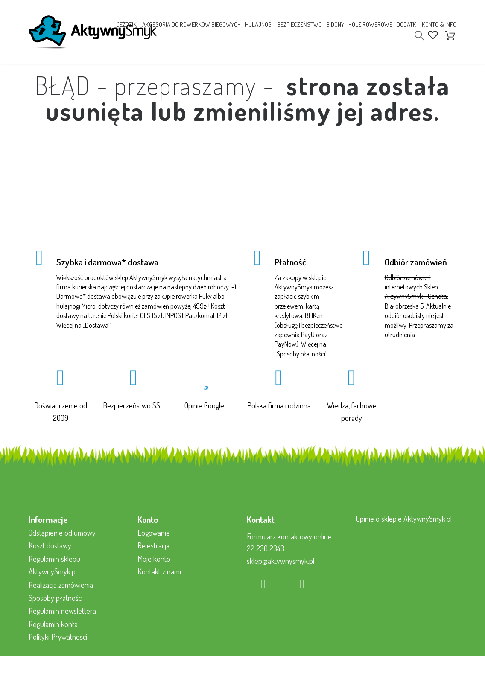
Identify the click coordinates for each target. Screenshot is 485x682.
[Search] (419, 36)
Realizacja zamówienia (61, 584)
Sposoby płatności (301, 354)
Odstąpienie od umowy (62, 532)
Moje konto (153, 558)
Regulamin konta (53, 624)
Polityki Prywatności (58, 636)
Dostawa (96, 325)
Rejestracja (153, 545)
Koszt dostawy (50, 545)
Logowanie (153, 532)
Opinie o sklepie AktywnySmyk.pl (404, 518)
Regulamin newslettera (62, 610)
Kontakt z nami (159, 571)
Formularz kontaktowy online (289, 536)
